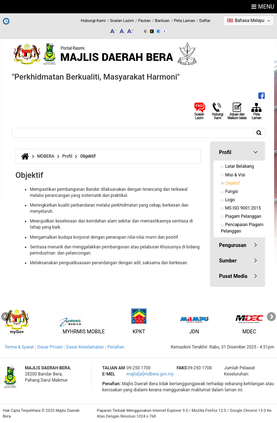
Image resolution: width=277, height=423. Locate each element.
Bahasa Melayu (249, 20)
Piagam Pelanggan (243, 216)
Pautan (144, 20)
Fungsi (231, 191)
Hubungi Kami (93, 20)
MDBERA (45, 156)
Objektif (232, 183)
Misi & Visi (235, 174)
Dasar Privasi (50, 347)
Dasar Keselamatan (85, 347)
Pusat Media (233, 276)
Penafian (115, 347)
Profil (67, 156)
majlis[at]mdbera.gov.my (150, 374)
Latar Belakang (239, 166)
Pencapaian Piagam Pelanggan (242, 227)
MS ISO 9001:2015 (243, 208)
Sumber (228, 261)
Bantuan (162, 20)
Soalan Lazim (122, 20)
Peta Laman (184, 20)
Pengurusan (232, 245)
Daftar (204, 20)
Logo (230, 199)
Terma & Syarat (19, 347)
